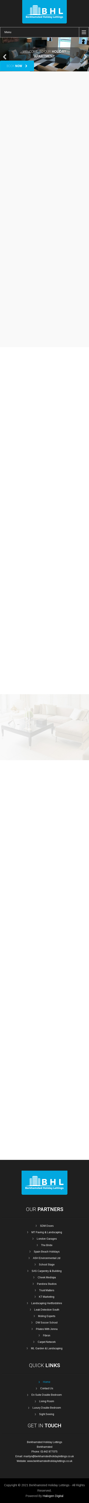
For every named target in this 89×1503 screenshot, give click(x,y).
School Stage (47, 1264)
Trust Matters (46, 1290)
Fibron (46, 1335)
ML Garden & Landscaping (46, 1348)
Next (85, 56)
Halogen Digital (53, 1496)
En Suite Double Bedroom (46, 1394)
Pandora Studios (46, 1283)
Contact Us (46, 1388)
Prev (5, 56)
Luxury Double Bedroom (47, 1407)
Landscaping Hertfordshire (46, 1303)
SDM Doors (46, 1225)
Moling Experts (46, 1316)
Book (17, 66)
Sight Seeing (46, 1414)
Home (46, 1381)
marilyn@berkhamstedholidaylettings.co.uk (49, 1456)
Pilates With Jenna (47, 1329)
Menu (7, 32)
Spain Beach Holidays (46, 1251)
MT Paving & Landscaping (46, 1232)
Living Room (46, 1401)
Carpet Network (47, 1341)
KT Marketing (46, 1296)
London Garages (47, 1238)
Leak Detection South (46, 1309)
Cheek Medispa (47, 1277)
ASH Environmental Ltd (46, 1258)
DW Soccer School (47, 1322)
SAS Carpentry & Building (47, 1271)
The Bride (46, 1245)
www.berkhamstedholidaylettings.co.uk (49, 1461)
